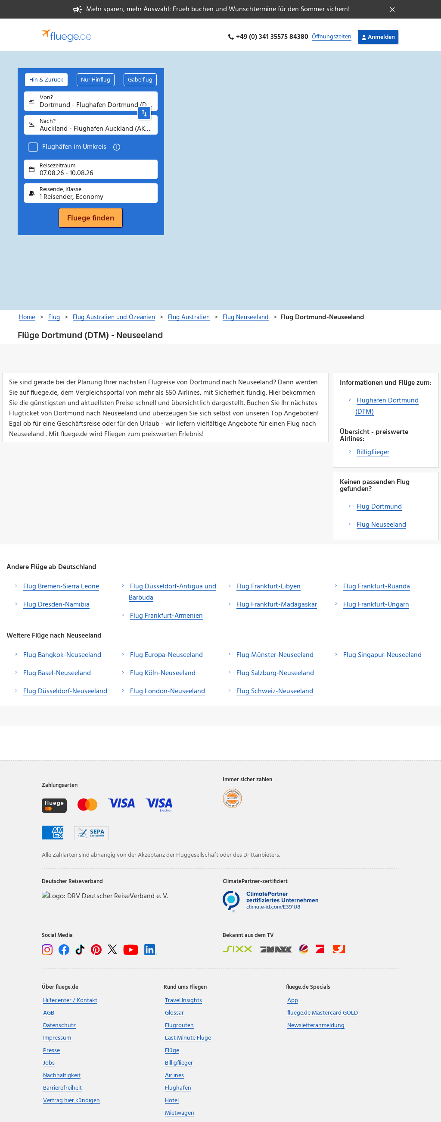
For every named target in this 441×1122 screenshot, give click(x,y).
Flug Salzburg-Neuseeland (275, 668)
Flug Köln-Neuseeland (163, 668)
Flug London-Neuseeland (167, 686)
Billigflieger (373, 447)
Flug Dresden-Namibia (56, 600)
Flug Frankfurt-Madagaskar (276, 600)
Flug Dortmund (379, 502)
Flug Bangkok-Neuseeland (62, 650)
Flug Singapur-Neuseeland (382, 650)
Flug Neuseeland (381, 520)
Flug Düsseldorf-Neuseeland (65, 686)
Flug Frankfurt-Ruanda (376, 582)
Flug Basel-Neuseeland (57, 668)
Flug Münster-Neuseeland (275, 650)
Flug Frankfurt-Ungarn (376, 600)
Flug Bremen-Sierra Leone (61, 582)
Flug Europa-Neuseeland (166, 650)
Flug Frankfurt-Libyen (268, 582)
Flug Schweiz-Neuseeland (274, 686)
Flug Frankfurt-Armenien (166, 611)
